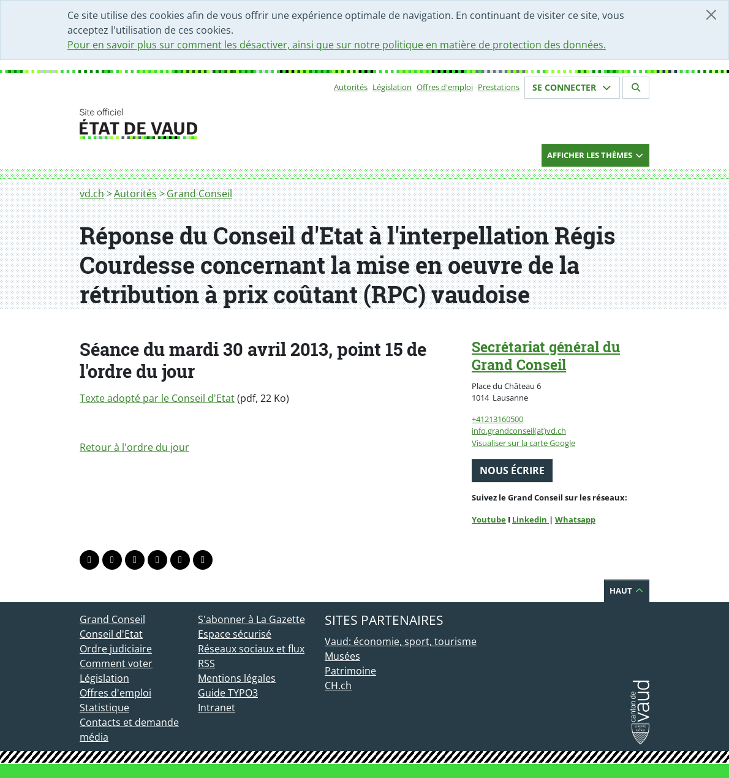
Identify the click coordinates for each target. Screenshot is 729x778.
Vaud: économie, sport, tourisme (401, 641)
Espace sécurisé (234, 634)
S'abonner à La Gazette (251, 619)
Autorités (351, 87)
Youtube (489, 519)
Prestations (498, 87)
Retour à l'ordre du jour (134, 447)
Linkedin (530, 519)
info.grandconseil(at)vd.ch (519, 430)
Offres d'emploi (445, 87)
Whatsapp (575, 519)
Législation (392, 87)
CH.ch (338, 685)
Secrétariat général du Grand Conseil (546, 356)
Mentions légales (237, 678)
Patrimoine (350, 671)
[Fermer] (711, 15)
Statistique (104, 707)
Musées (342, 656)
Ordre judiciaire (116, 648)
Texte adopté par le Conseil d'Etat (157, 398)
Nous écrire (512, 470)
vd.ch (92, 193)
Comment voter (116, 663)
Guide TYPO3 (228, 693)
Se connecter (572, 87)
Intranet (216, 707)
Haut (627, 590)
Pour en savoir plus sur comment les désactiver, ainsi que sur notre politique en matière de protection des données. (336, 44)
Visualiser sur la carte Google (523, 442)
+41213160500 (497, 419)
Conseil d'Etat (111, 634)
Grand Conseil (199, 193)
